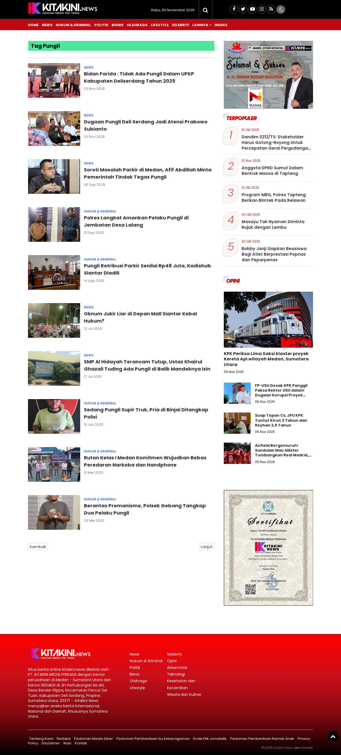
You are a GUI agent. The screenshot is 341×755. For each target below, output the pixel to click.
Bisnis (118, 24)
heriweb (307, 747)
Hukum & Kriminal (73, 24)
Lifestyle (160, 24)
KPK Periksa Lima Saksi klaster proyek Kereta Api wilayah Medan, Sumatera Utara (266, 359)
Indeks (221, 24)
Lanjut (207, 546)
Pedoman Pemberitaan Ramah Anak (262, 738)
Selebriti (180, 24)
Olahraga (137, 24)
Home (33, 24)
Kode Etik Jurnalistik (210, 738)
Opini (172, 661)
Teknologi (176, 674)
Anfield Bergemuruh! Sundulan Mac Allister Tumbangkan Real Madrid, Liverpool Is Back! (281, 453)
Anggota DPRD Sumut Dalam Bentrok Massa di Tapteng (272, 170)
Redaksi (64, 738)
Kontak (81, 743)
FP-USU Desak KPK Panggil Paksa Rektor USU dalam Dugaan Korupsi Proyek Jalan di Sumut (281, 393)
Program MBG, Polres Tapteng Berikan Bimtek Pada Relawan (274, 197)
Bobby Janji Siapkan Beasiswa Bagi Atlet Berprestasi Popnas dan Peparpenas (274, 254)
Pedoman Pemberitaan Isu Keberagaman (153, 738)
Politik (101, 24)
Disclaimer (51, 743)
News (47, 24)
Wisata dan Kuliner (184, 694)
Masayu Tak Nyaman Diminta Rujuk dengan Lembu (273, 224)
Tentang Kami (41, 738)
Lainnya (200, 24)
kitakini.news (283, 747)
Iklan (67, 743)
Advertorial (177, 667)
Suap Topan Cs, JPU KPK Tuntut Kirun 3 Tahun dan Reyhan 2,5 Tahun (281, 420)
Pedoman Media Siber (93, 738)
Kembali (38, 546)
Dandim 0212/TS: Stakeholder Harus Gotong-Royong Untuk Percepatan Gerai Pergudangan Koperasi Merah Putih (276, 145)
